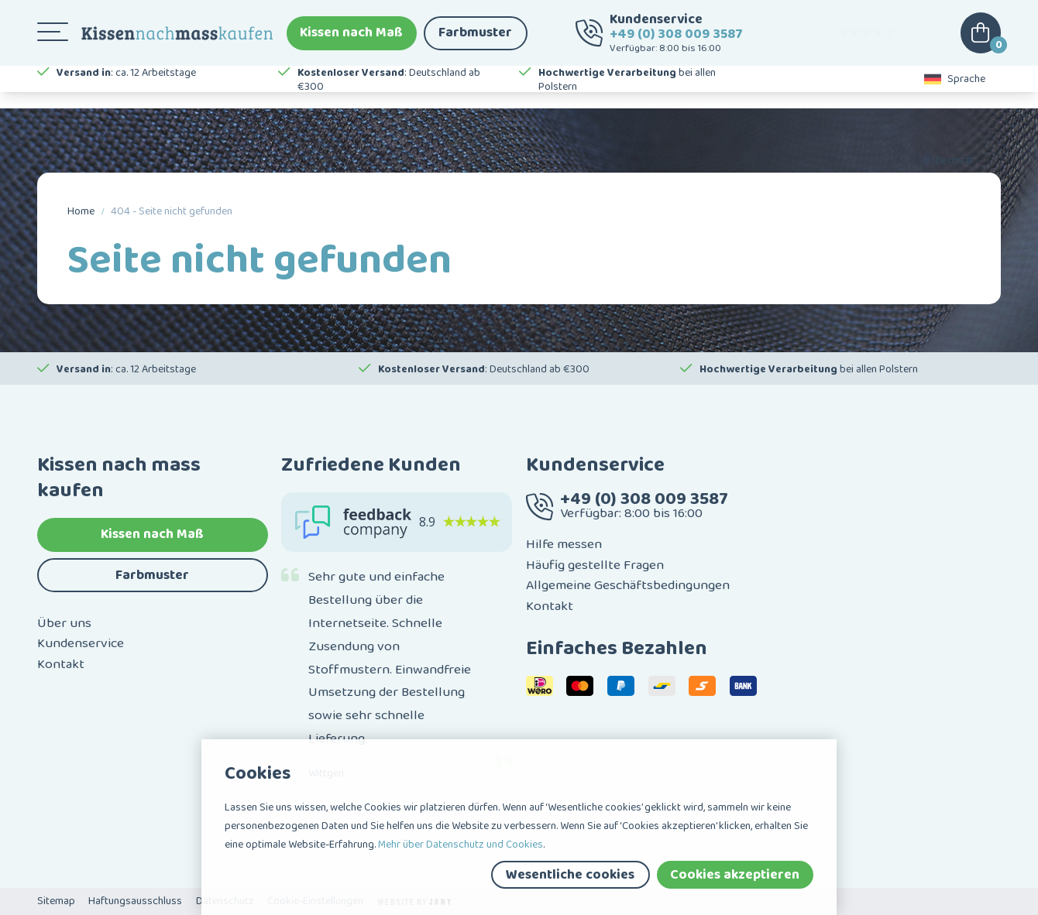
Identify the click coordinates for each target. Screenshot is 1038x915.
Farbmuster (475, 39)
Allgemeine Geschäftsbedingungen (628, 585)
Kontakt (60, 664)
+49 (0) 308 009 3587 (676, 39)
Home (81, 211)
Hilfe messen (564, 544)
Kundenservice (80, 643)
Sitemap (56, 901)
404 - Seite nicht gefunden (171, 211)
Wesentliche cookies (570, 875)
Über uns (64, 623)
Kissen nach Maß (351, 39)
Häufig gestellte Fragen (595, 565)
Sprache (955, 92)
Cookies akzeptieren (734, 875)
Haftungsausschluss (135, 901)
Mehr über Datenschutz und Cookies (460, 844)
